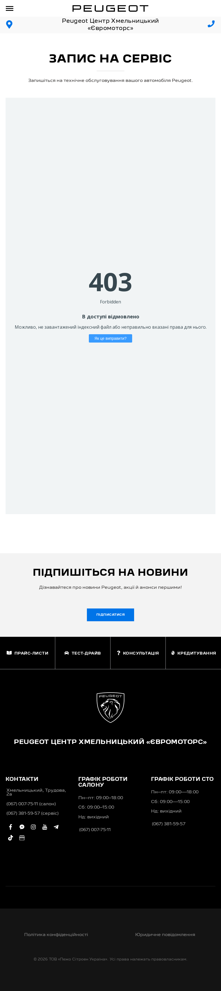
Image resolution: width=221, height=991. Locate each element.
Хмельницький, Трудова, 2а (36, 792)
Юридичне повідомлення (165, 935)
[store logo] (110, 8)
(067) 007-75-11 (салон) (31, 804)
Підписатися (110, 614)
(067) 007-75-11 (95, 830)
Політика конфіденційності (56, 935)
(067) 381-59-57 (168, 824)
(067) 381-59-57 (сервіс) (32, 814)
